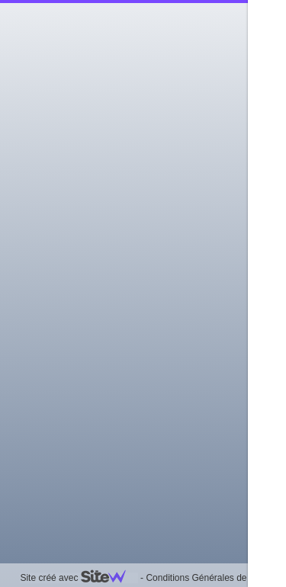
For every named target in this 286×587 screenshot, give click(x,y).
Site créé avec (78, 578)
